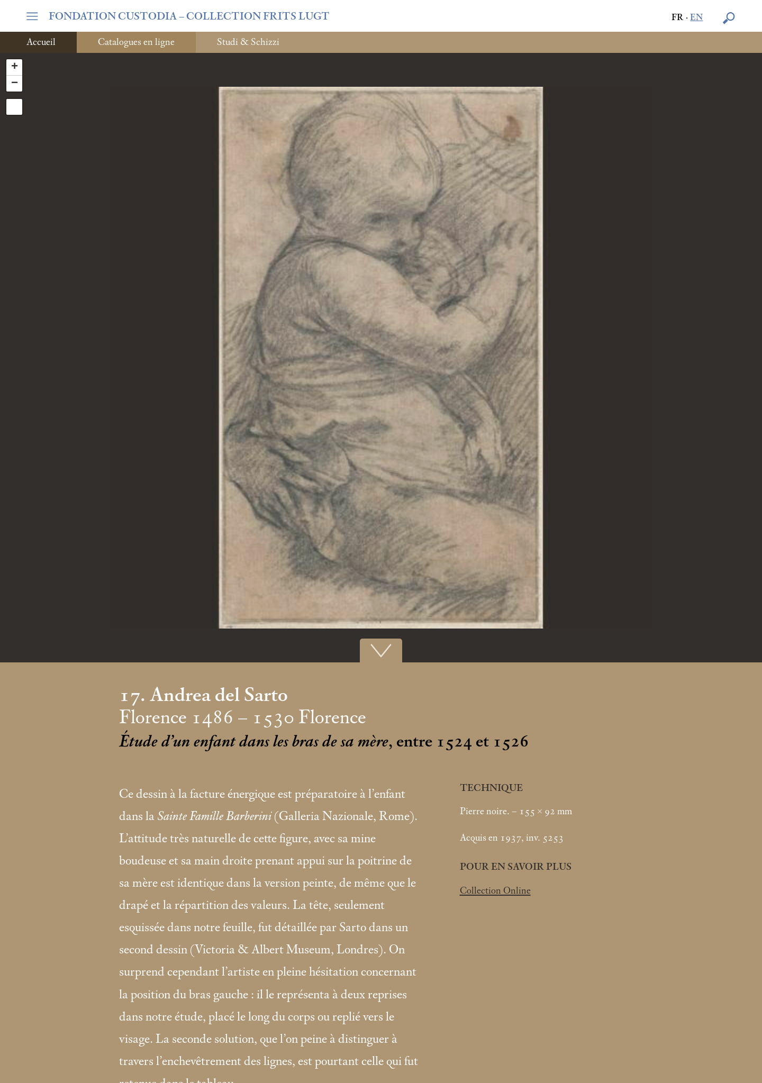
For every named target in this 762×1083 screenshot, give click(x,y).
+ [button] (14, 67)
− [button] (14, 84)
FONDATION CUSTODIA (189, 16)
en (696, 17)
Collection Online (495, 891)
